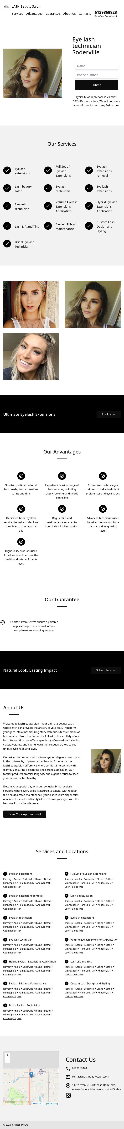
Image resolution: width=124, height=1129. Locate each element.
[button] (31, 1075)
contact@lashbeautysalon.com (90, 1076)
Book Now (109, 414)
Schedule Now (106, 670)
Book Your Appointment (24, 814)
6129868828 (79, 1068)
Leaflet (37, 1104)
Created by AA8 (20, 1124)
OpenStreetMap (51, 1104)
